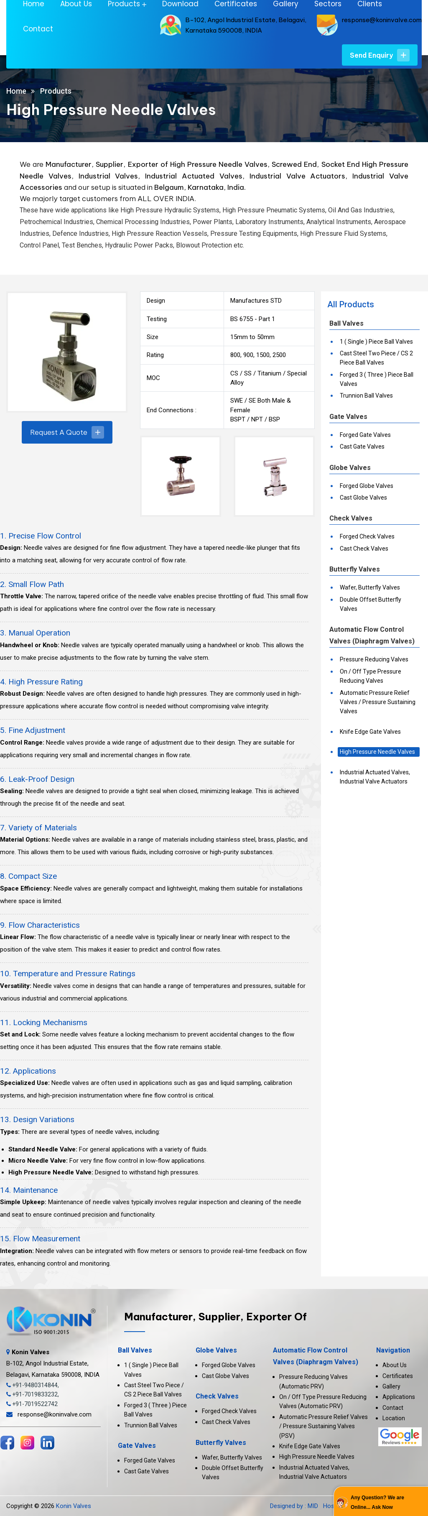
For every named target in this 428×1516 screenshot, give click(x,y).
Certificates (397, 1376)
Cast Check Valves (364, 548)
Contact (38, 29)
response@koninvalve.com (382, 20)
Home (16, 91)
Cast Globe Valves (363, 497)
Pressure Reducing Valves (374, 659)
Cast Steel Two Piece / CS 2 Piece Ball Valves (376, 358)
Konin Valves (74, 1506)
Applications (398, 1396)
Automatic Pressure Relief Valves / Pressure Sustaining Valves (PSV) (323, 1426)
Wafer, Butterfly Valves (370, 587)
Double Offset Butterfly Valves (370, 604)
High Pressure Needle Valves (377, 751)
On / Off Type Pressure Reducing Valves (370, 676)
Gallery (391, 1386)
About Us (394, 1365)
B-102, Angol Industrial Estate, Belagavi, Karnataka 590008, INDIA (52, 1363)
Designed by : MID (295, 1506)
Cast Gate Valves (362, 446)
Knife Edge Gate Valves (370, 731)
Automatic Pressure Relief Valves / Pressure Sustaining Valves (377, 702)
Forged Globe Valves (366, 485)
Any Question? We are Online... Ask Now (377, 1502)
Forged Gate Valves (365, 434)
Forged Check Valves (367, 536)
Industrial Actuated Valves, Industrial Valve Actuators (375, 777)
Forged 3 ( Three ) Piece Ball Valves (376, 379)
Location (393, 1418)
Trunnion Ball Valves (366, 395)
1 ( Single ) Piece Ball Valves (376, 341)
